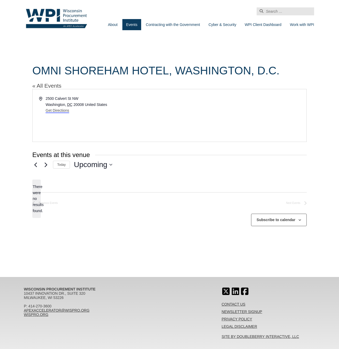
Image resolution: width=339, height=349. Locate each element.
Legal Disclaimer (239, 326)
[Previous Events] (35, 165)
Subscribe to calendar (276, 220)
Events (131, 25)
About (113, 25)
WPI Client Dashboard (263, 25)
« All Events (46, 86)
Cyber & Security (222, 25)
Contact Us (234, 304)
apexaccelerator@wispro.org (57, 310)
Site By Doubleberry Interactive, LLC (260, 336)
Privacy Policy (237, 319)
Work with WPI (302, 25)
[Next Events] (46, 165)
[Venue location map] (237, 115)
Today (61, 165)
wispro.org (36, 314)
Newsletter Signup (242, 312)
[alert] (36, 199)
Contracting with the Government (173, 25)
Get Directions (57, 110)
